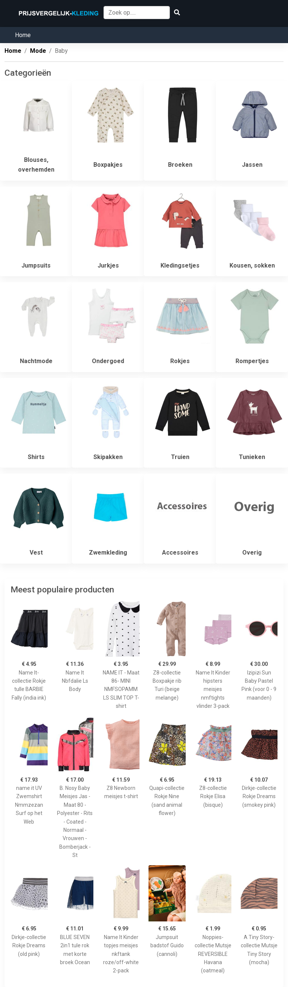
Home (23, 35)
